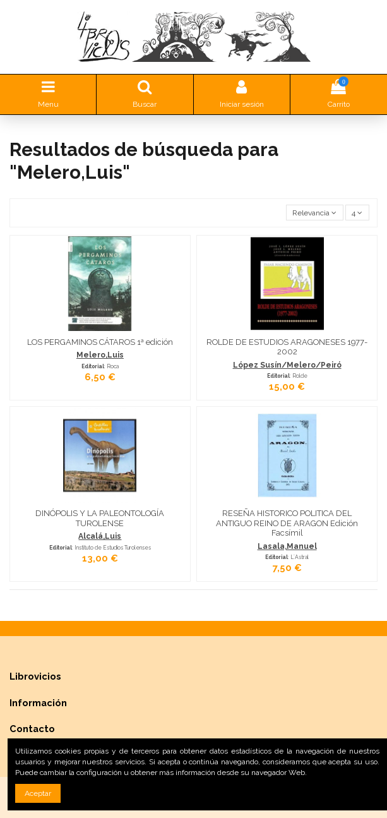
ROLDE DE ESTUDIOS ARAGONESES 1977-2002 (286, 347)
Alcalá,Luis (99, 536)
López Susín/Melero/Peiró (287, 365)
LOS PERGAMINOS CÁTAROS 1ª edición (100, 342)
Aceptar (38, 793)
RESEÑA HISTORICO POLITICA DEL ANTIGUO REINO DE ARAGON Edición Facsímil (287, 523)
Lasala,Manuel (287, 546)
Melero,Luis (100, 355)
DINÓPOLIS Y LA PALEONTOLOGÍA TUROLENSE (99, 518)
